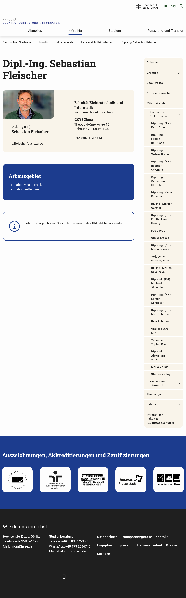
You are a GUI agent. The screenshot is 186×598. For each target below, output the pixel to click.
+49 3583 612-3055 (75, 541)
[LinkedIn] (16, 577)
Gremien (152, 72)
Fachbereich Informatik (158, 383)
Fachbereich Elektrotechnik (158, 114)
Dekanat (152, 62)
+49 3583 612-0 (26, 541)
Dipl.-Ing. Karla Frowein (161, 194)
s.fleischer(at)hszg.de (27, 143)
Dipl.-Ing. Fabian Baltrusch (157, 139)
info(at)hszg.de (21, 546)
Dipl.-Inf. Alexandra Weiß (158, 355)
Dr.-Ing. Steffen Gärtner (161, 206)
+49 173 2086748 (77, 546)
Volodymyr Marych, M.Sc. (161, 258)
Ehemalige (154, 394)
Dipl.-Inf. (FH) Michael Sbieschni (160, 283)
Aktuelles (35, 30)
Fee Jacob (158, 230)
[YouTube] (36, 577)
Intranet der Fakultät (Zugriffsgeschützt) (160, 419)
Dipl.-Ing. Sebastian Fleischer (158, 181)
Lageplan (104, 545)
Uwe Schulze (160, 321)
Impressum (125, 545)
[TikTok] (55, 577)
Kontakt (162, 537)
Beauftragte (155, 83)
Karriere (103, 554)
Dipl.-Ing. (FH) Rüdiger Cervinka (161, 165)
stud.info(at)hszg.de (71, 551)
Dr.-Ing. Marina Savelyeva (161, 270)
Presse (171, 545)
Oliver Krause (160, 237)
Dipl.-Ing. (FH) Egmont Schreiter (161, 298)
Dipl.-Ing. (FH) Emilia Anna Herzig (161, 219)
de (166, 6)
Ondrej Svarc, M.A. (160, 331)
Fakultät (75, 30)
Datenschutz (107, 537)
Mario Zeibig (160, 367)
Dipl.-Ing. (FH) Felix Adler (161, 125)
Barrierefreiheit (149, 545)
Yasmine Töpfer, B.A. (159, 342)
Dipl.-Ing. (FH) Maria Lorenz (161, 247)
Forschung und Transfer (165, 30)
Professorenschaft (160, 93)
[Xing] (26, 577)
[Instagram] (46, 577)
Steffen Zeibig (161, 374)
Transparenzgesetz (136, 537)
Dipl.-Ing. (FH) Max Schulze (161, 312)
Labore (151, 404)
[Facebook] (6, 577)
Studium (114, 30)
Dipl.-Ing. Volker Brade (160, 152)
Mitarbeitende (156, 103)
